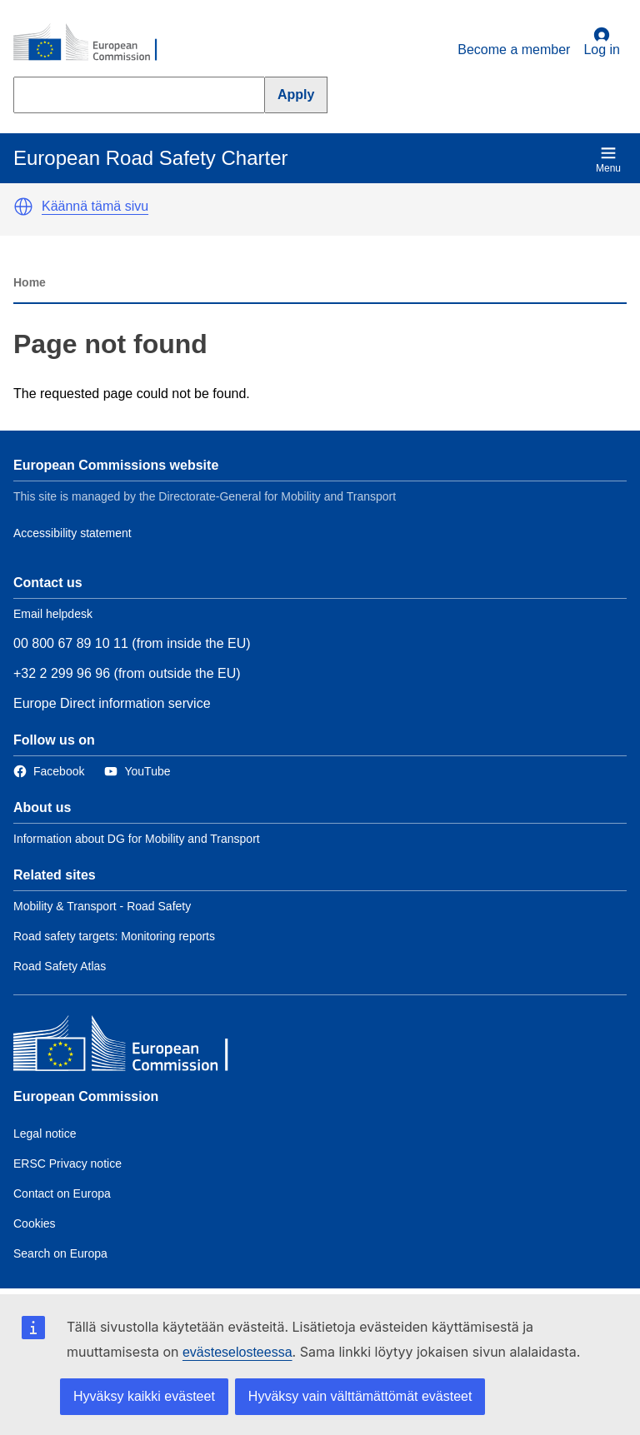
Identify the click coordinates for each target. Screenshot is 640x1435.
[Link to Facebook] (48, 772)
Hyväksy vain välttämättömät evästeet (360, 1396)
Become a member (514, 49)
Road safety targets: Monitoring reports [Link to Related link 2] (114, 936)
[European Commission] (94, 43)
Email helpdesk (52, 613)
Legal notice (45, 1133)
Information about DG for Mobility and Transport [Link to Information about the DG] (136, 838)
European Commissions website (115, 465)
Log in (601, 42)
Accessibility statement (72, 533)
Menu (608, 159)
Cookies (34, 1223)
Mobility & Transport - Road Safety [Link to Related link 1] (102, 906)
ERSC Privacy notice (67, 1163)
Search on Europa (60, 1253)
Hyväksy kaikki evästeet (144, 1396)
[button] (23, 207)
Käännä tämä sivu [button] (95, 206)
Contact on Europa (62, 1193)
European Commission (85, 1096)
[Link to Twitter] (137, 772)
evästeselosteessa (237, 1352)
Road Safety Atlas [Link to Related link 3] (59, 966)
